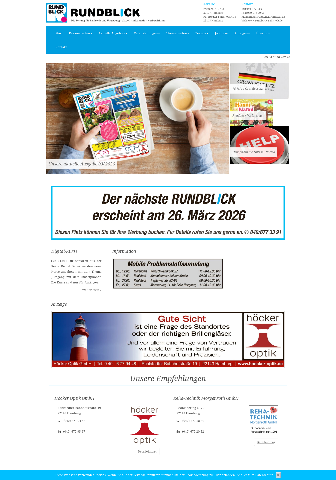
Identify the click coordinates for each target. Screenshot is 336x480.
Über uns (263, 33)
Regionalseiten (80, 33)
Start (59, 33)
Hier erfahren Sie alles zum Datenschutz (243, 475)
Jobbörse (221, 33)
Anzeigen (242, 33)
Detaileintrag (147, 451)
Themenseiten (177, 33)
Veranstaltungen (147, 33)
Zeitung (201, 33)
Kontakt (61, 47)
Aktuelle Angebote (113, 33)
